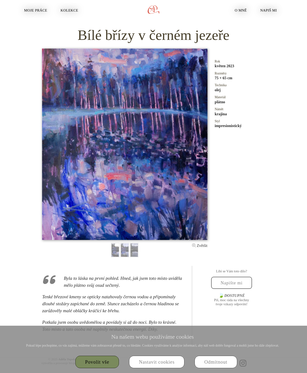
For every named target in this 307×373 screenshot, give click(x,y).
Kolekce (69, 10)
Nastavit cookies (157, 362)
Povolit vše (97, 362)
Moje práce (35, 10)
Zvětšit (199, 246)
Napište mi (232, 282)
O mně (241, 10)
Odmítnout (215, 362)
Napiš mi (268, 10)
